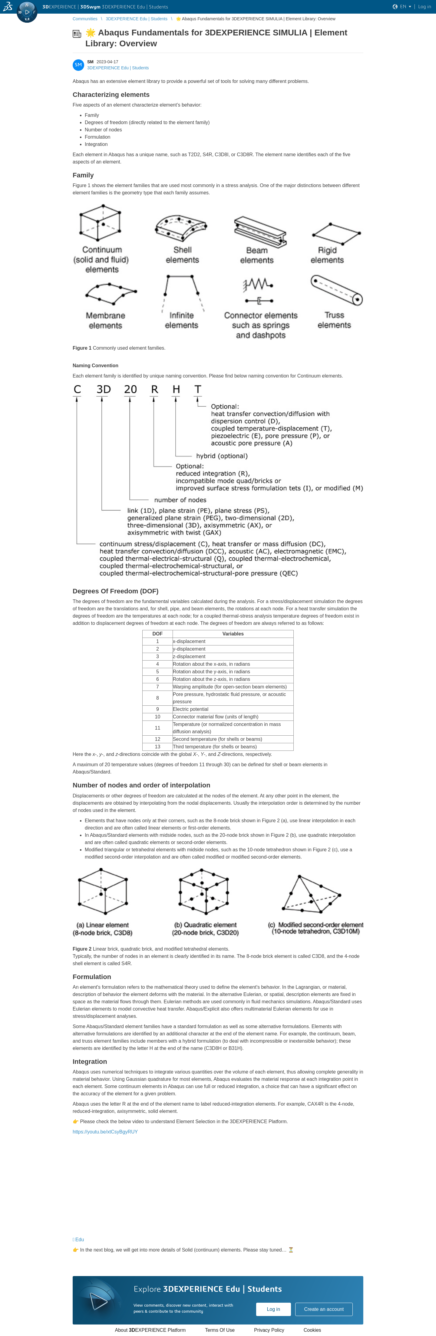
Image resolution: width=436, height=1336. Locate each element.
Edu (79, 1239)
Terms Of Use (220, 1330)
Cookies (312, 1330)
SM (90, 61)
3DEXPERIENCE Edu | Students (118, 67)
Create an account (324, 1309)
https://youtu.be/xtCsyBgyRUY (105, 1131)
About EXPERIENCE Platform (150, 1330)
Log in (273, 1309)
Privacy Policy (269, 1330)
